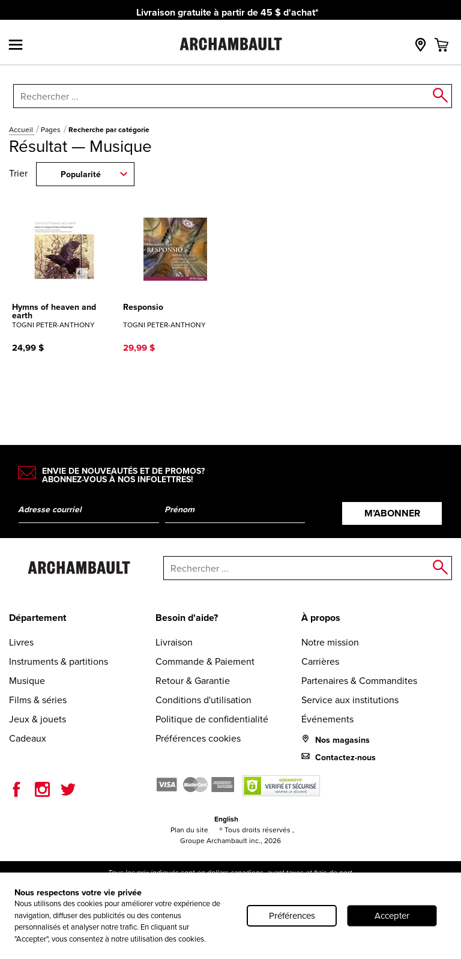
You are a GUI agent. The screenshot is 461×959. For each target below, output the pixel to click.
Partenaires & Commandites (359, 680)
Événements (327, 718)
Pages (51, 129)
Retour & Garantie (192, 680)
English (226, 819)
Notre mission (330, 642)
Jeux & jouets (37, 718)
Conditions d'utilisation (203, 699)
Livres (21, 642)
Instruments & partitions (58, 661)
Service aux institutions (350, 699)
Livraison (174, 642)
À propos (320, 618)
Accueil (22, 129)
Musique (27, 680)
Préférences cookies (198, 738)
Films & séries (38, 699)
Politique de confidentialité (211, 718)
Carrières (320, 661)
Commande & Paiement (205, 661)
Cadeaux (27, 738)
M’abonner (392, 513)
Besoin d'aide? (186, 618)
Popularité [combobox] (81, 174)
